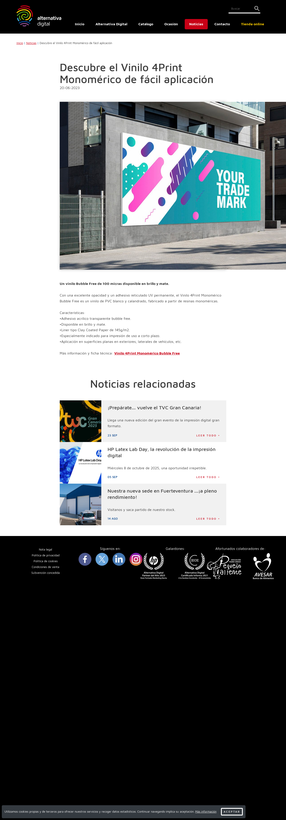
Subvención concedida (45, 572)
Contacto (222, 24)
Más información (205, 811)
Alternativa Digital (111, 24)
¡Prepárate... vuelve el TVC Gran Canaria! (154, 407)
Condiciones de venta (45, 567)
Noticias (196, 24)
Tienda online (252, 24)
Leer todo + (208, 435)
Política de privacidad (45, 555)
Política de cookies (46, 561)
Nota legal (45, 549)
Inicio (79, 24)
